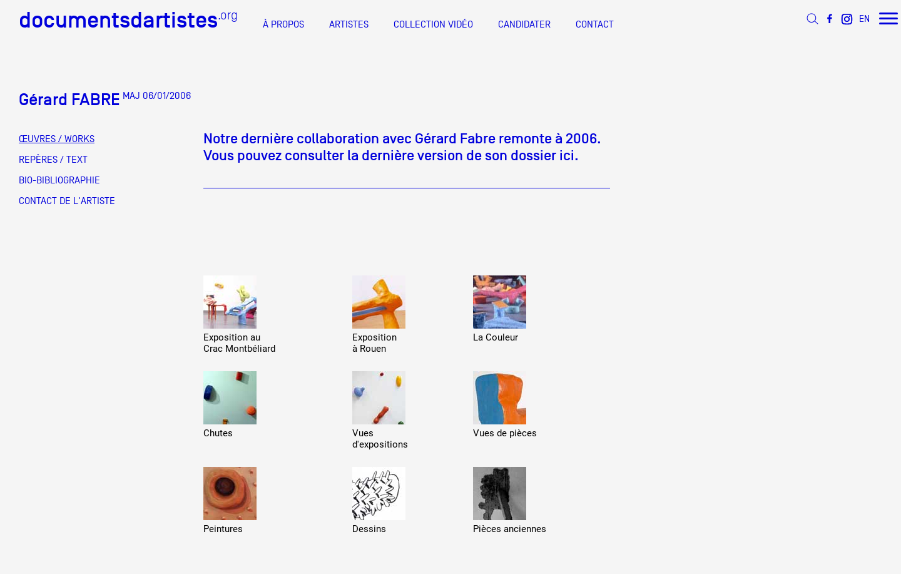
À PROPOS (283, 24)
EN (864, 18)
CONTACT (595, 24)
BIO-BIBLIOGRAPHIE (59, 180)
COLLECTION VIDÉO (433, 24)
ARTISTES (349, 24)
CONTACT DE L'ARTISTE (67, 201)
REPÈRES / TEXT (53, 159)
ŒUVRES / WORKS (56, 139)
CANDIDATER (524, 24)
